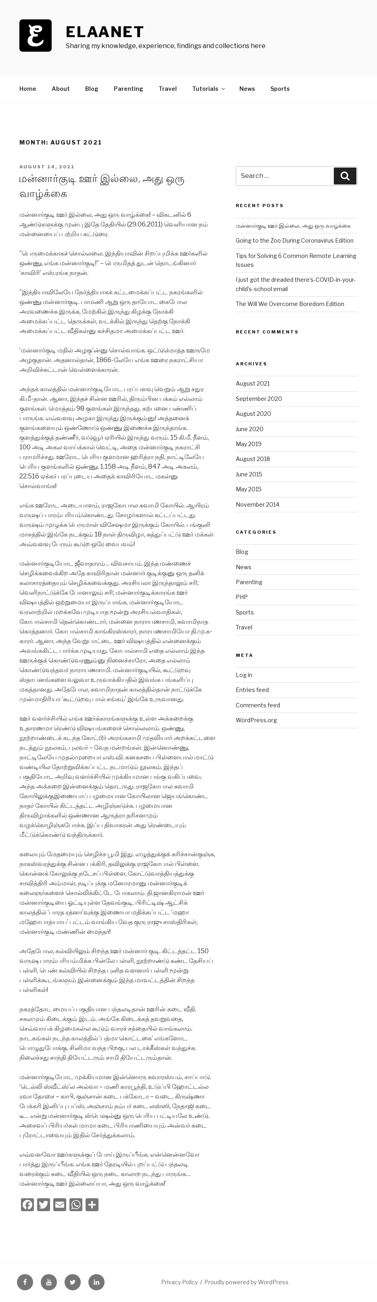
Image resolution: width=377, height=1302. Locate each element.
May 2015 (249, 489)
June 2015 (249, 474)
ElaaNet (105, 32)
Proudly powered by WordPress (246, 1282)
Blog (91, 88)
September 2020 (259, 398)
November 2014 (257, 504)
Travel (168, 88)
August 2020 (253, 413)
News (247, 88)
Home (27, 88)
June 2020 (250, 429)
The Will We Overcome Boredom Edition (290, 303)
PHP (242, 596)
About (61, 88)
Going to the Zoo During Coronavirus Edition (295, 240)
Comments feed (258, 705)
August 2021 (253, 383)
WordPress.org (256, 720)
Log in (244, 674)
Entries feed (252, 689)
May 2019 (249, 443)
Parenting (128, 88)
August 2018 (253, 458)
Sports (280, 88)
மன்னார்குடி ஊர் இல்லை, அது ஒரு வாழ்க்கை (293, 225)
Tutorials (209, 88)
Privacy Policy (179, 1282)
